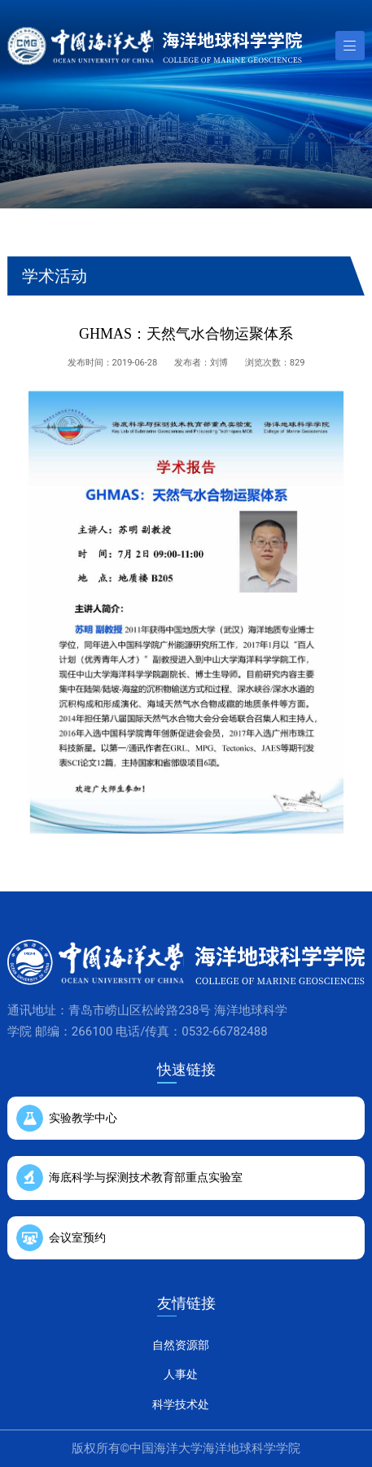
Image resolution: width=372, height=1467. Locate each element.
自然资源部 (180, 1344)
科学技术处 (180, 1404)
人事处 (181, 1374)
